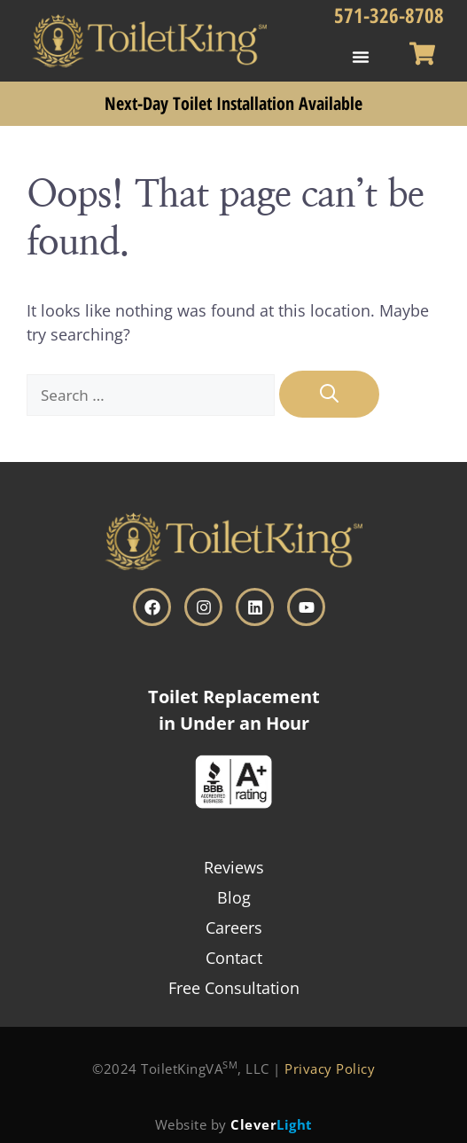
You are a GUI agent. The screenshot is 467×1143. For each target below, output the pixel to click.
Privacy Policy (329, 1068)
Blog (234, 897)
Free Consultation (234, 987)
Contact (234, 957)
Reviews (234, 867)
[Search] (329, 395)
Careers (234, 927)
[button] (360, 56)
